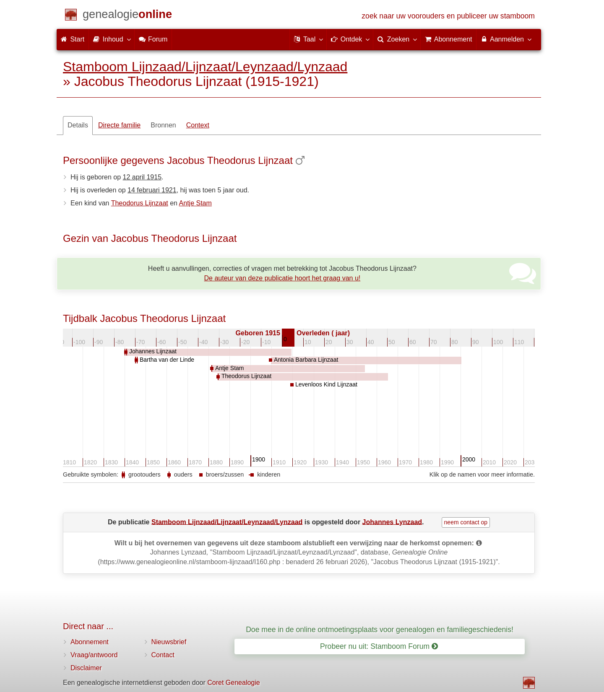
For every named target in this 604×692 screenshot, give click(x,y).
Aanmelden (506, 39)
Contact (162, 654)
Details (78, 125)
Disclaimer (86, 667)
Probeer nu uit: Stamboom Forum (379, 646)
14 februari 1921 (152, 190)
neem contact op (466, 522)
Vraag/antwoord (93, 654)
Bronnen (163, 125)
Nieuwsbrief (169, 641)
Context (197, 125)
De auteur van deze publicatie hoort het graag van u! (282, 278)
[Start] (127, 15)
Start (72, 39)
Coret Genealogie (233, 682)
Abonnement (89, 641)
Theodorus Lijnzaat (139, 203)
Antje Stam (195, 203)
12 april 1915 (142, 177)
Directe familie (119, 125)
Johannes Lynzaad (392, 521)
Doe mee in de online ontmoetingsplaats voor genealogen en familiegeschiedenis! (379, 629)
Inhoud (111, 39)
